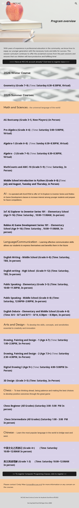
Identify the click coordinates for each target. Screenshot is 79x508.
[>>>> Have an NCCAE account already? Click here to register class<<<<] (39, 62)
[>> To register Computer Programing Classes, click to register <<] (39, 474)
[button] (3, 3)
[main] (40, 21)
